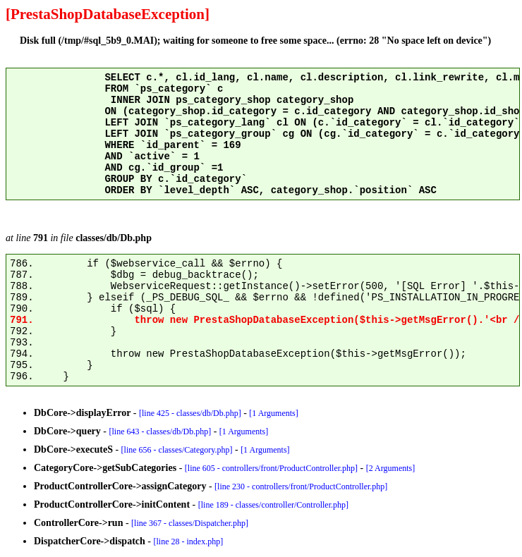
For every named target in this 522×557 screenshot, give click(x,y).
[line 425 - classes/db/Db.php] (190, 413)
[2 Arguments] (390, 468)
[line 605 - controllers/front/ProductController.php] (271, 468)
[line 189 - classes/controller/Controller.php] (273, 505)
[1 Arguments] (273, 413)
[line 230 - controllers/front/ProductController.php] (300, 486)
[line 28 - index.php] (189, 541)
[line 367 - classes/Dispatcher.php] (189, 523)
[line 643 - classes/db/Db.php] (160, 431)
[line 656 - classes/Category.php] (177, 450)
